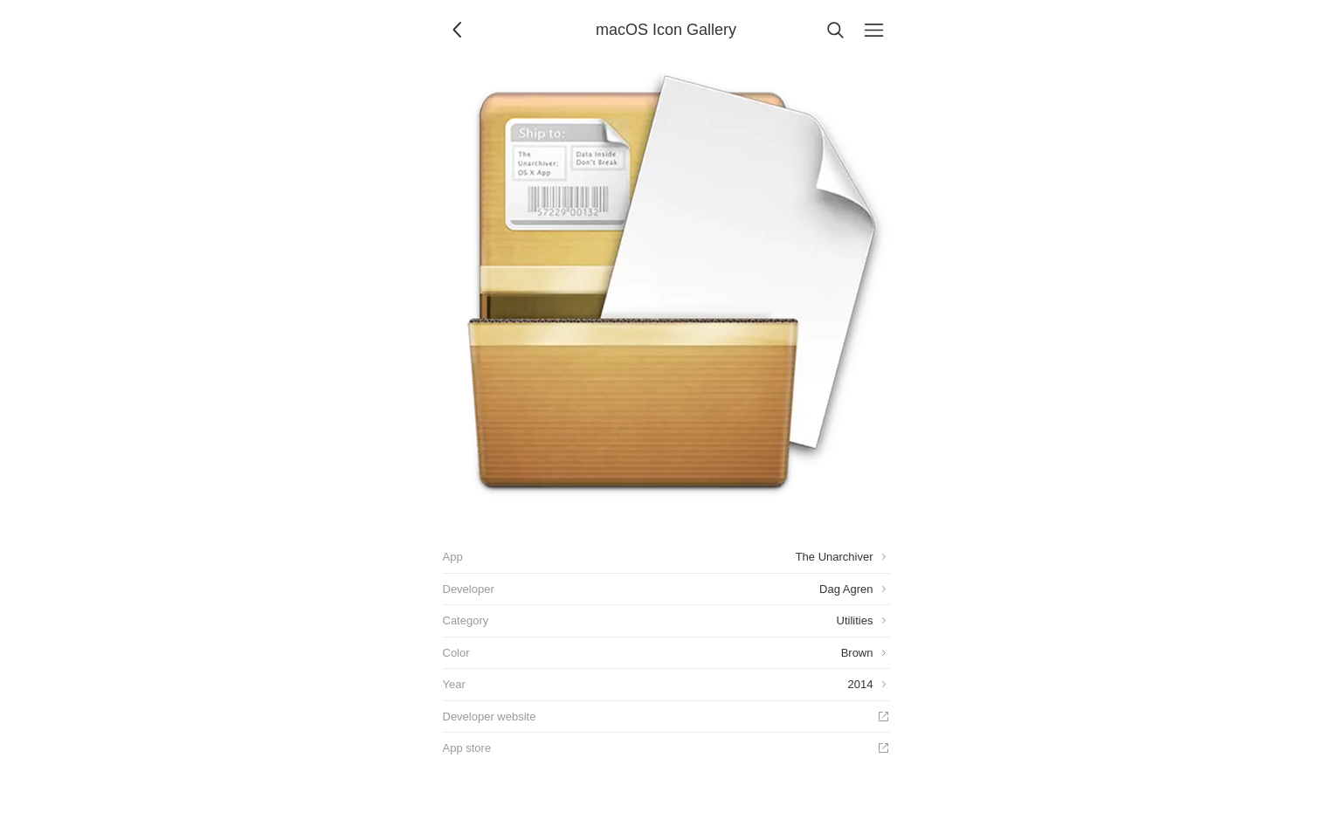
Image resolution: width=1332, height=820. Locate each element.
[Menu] (874, 29)
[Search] (836, 29)
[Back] (458, 29)
